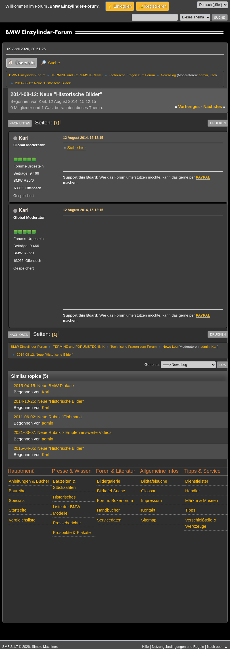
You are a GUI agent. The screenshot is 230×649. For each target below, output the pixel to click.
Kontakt (148, 510)
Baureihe (17, 491)
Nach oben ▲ (217, 647)
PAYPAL (203, 177)
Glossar (148, 491)
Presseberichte (67, 523)
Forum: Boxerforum (115, 500)
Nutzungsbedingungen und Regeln (178, 647)
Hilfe (145, 647)
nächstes (214, 106)
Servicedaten (109, 520)
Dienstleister (196, 481)
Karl (213, 75)
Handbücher (108, 510)
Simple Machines (45, 647)
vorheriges (187, 106)
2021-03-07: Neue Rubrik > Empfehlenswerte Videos (63, 432)
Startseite (17, 510)
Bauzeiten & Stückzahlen (64, 484)
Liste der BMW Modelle (66, 509)
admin (203, 75)
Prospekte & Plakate (72, 532)
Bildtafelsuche (154, 481)
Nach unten (19, 123)
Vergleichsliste (22, 520)
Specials (17, 500)
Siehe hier (76, 147)
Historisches (64, 497)
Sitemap (148, 520)
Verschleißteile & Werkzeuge (200, 523)
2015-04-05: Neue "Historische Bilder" (49, 448)
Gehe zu (152, 364)
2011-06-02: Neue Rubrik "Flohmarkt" (48, 417)
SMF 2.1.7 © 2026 (16, 647)
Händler (192, 491)
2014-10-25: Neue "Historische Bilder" (49, 401)
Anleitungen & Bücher (29, 481)
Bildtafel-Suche (111, 491)
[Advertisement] (142, 256)
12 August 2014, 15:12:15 (83, 138)
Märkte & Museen (201, 500)
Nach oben (18, 334)
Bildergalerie (108, 481)
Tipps (190, 510)
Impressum (151, 500)
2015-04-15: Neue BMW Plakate (44, 385)
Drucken (218, 123)
